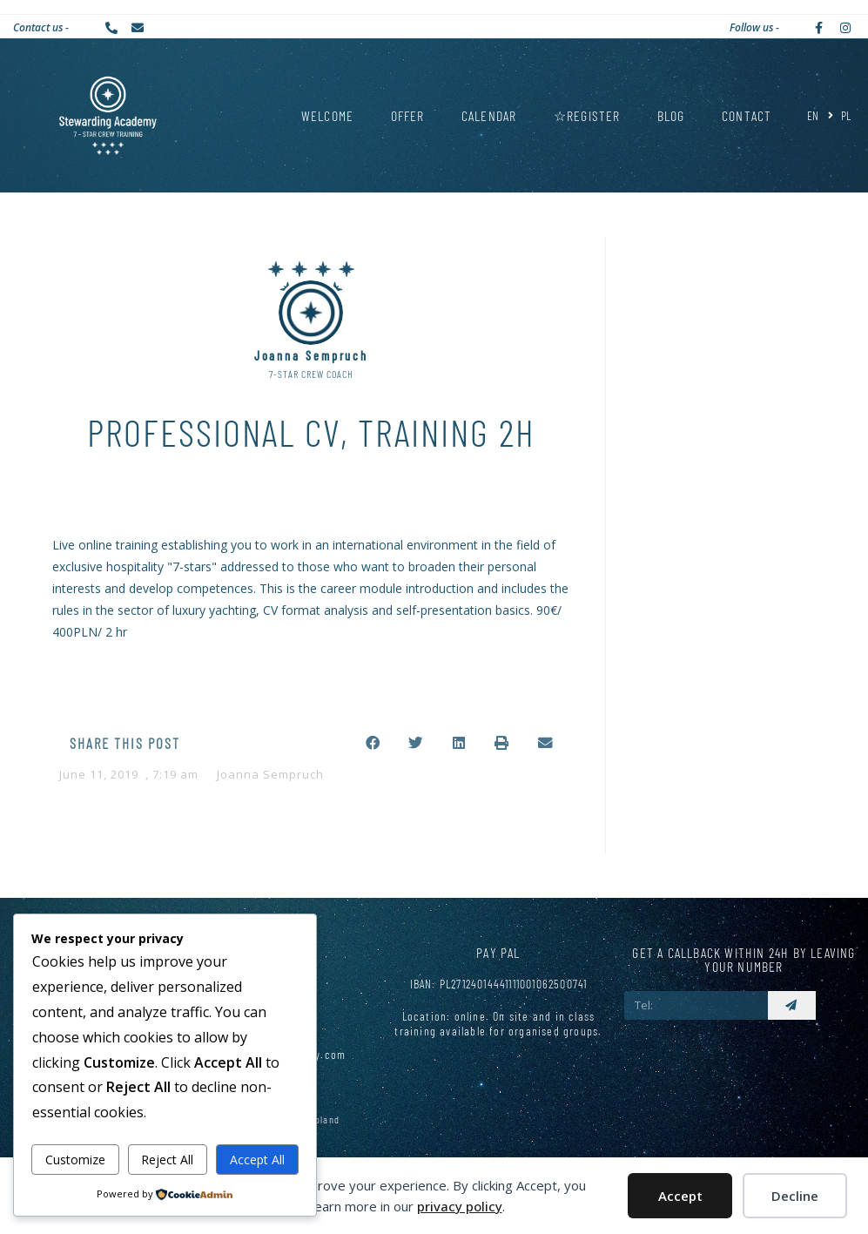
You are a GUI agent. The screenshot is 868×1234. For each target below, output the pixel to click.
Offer (408, 115)
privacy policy (459, 1206)
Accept (680, 1195)
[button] (372, 743)
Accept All (257, 1159)
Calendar (489, 115)
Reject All (167, 1159)
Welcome (327, 115)
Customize (75, 1159)
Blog (671, 115)
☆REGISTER (587, 115)
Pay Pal (498, 952)
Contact (746, 115)
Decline (794, 1195)
